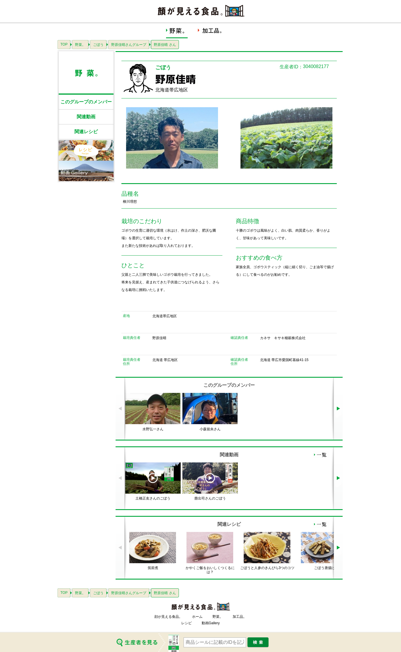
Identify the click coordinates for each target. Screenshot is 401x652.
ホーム (197, 617)
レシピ (186, 623)
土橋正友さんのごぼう (152, 498)
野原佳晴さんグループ (128, 45)
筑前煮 (153, 568)
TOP (63, 44)
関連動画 (86, 116)
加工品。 (240, 617)
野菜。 (80, 45)
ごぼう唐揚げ (324, 568)
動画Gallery (211, 623)
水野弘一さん (152, 429)
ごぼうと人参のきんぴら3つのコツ (267, 568)
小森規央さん (210, 429)
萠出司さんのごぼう (210, 498)
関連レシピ (86, 131)
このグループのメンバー (86, 101)
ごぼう (98, 45)
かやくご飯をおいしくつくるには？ (210, 570)
